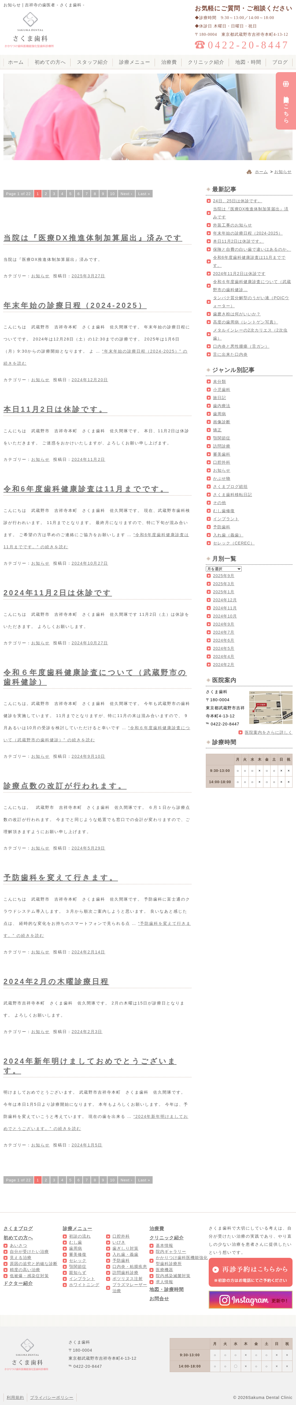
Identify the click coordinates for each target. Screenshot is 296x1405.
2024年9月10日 (89, 756)
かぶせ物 (221, 478)
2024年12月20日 (90, 379)
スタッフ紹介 (92, 62)
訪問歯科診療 (125, 1272)
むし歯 (75, 1242)
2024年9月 (223, 624)
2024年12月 (225, 600)
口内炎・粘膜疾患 (129, 1266)
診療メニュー (134, 62)
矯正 (217, 430)
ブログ (280, 62)
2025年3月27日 (89, 276)
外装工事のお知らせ (232, 225)
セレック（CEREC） (234, 543)
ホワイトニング (84, 1284)
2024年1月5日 (87, 1145)
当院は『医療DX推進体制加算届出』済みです (92, 238)
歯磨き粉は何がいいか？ (237, 314)
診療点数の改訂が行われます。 (65, 786)
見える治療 (21, 1257)
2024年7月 (223, 632)
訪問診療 (221, 446)
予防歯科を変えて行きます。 (60, 877)
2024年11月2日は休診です (57, 593)
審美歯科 (221, 454)
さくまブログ (18, 1228)
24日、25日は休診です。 (237, 201)
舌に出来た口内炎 (230, 354)
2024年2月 (223, 664)
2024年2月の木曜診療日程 (56, 981)
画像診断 (221, 422)
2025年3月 (223, 583)
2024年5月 (223, 648)
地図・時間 (248, 62)
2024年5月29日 (89, 848)
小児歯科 (221, 389)
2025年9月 (223, 575)
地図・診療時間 (166, 1289)
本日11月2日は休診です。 (55, 409)
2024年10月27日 (90, 563)
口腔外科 (221, 462)
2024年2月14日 (89, 952)
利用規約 (15, 1397)
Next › (126, 194)
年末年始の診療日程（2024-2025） (75, 305)
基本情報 (164, 1245)
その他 (219, 502)
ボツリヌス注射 (127, 1278)
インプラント (226, 519)
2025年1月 (223, 592)
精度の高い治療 (25, 1269)
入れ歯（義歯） (228, 535)
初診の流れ (80, 1236)
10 (112, 194)
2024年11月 (225, 608)
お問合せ (159, 1298)
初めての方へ (50, 62)
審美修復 (77, 1254)
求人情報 (164, 1281)
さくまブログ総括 (230, 486)
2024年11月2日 (89, 459)
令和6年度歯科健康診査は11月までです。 (86, 489)
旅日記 (219, 397)
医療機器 (164, 1269)
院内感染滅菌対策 (173, 1275)
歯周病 (219, 413)
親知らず (77, 1272)
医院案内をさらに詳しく (269, 732)
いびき (118, 1242)
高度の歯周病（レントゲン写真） (245, 322)
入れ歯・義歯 (125, 1254)
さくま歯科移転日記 (232, 494)
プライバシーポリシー (51, 1397)
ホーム (16, 62)
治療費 (169, 62)
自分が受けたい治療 (29, 1251)
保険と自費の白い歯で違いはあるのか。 (252, 249)
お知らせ (40, 276)
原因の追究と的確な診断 (34, 1263)
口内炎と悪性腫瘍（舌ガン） (241, 346)
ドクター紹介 (18, 1283)
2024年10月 (225, 616)
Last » (144, 194)
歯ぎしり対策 (125, 1248)
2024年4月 (223, 656)
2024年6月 (223, 640)
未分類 (219, 381)
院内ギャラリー (171, 1251)
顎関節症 (221, 438)
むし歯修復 (224, 510)
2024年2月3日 (87, 1031)
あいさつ (18, 1245)
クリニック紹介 (206, 62)
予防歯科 (221, 527)
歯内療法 (221, 405)
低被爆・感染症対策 (29, 1275)
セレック (77, 1260)
